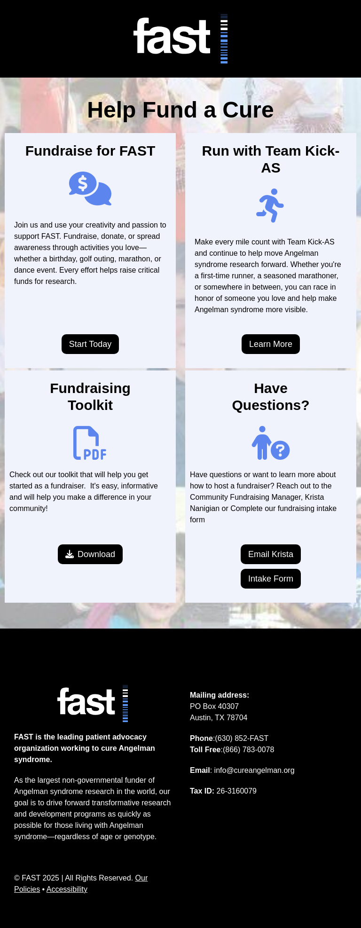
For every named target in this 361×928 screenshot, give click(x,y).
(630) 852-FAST (241, 738)
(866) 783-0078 (248, 750)
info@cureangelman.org (254, 770)
